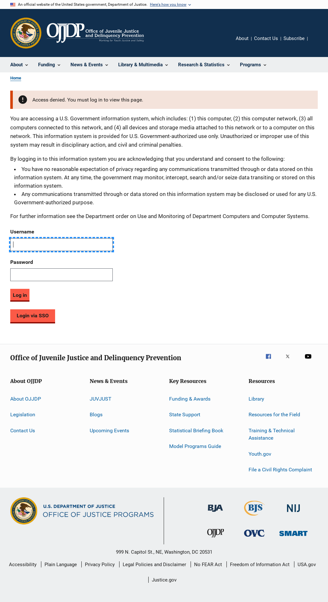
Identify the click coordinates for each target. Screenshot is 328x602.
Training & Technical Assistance (272, 434)
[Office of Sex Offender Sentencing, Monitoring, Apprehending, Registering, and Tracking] (293, 537)
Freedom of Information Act (260, 564)
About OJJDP (25, 399)
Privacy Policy (100, 564)
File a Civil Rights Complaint (280, 470)
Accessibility (23, 564)
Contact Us (266, 38)
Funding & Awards (189, 399)
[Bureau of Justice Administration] (215, 513)
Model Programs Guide (195, 446)
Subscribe (294, 38)
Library (256, 399)
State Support (184, 414)
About (242, 38)
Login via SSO (33, 316)
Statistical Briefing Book (196, 430)
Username (22, 232)
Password (21, 262)
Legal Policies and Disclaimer (154, 564)
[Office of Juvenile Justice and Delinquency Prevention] (215, 538)
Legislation (22, 414)
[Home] (95, 33)
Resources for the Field (274, 414)
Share (318, 42)
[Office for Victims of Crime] (254, 537)
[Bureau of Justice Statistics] (254, 516)
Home (15, 78)
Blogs (96, 414)
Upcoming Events (109, 430)
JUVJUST (100, 399)
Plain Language (61, 564)
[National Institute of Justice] (293, 513)
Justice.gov (164, 580)
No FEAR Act (208, 564)
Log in (20, 295)
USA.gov (307, 564)
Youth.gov (260, 454)
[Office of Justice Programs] (26, 33)
